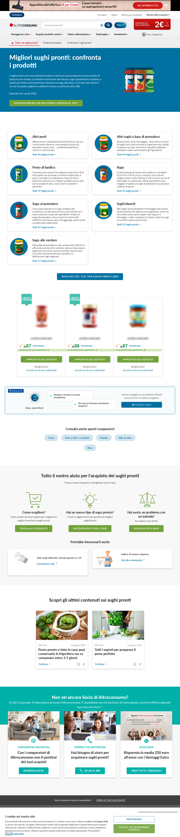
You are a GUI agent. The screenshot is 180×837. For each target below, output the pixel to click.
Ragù (120, 167)
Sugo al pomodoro (45, 204)
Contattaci (17, 14)
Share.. (83, 664)
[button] (48, 350)
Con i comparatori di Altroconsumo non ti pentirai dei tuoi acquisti (34, 757)
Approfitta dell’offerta (90, 706)
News (114, 14)
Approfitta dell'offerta (41, 359)
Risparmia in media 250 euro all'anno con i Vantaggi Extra (146, 754)
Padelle (104, 437)
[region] (90, 822)
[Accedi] (146, 34)
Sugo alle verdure (44, 240)
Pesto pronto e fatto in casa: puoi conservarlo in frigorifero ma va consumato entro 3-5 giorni (61, 654)
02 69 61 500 (90, 770)
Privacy (8, 833)
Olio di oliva (125, 437)
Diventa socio (33, 770)
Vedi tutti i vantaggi (146, 770)
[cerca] (71, 25)
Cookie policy (18, 833)
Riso (90, 447)
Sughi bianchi (126, 204)
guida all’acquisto (34, 528)
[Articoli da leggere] (78, 664)
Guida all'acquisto (52, 42)
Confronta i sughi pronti (79, 42)
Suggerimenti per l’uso (90, 528)
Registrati (157, 34)
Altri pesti (39, 136)
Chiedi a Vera (141, 404)
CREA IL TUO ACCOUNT (110, 800)
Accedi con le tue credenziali (41, 370)
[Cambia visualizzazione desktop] (90, 5)
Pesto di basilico (43, 167)
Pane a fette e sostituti (77, 437)
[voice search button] (100, 25)
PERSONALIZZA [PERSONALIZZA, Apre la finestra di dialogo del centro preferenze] (134, 819)
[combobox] (77, 25)
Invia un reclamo (146, 528)
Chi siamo (102, 14)
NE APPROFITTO (148, 5)
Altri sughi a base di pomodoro (138, 136)
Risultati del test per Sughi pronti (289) (90, 276)
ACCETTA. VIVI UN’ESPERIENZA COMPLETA (134, 828)
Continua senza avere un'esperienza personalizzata (158, 812)
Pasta (51, 437)
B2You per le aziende (132, 14)
